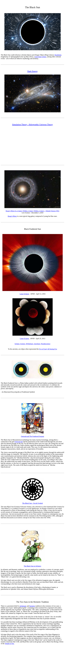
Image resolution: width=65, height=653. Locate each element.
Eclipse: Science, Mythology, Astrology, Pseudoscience (32, 344)
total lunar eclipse (40, 57)
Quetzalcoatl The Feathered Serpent (32, 436)
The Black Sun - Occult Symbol (32, 503)
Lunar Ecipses (24, 338)
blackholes (58, 55)
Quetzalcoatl (19, 442)
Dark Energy (32, 71)
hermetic (32, 606)
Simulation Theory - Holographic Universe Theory (32, 124)
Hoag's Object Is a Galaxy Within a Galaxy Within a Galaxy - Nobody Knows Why (32, 211)
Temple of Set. (9, 643)
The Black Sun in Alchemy (32, 566)
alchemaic (23, 606)
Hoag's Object (12, 216)
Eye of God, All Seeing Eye (48, 349)
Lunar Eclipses (24, 294)
